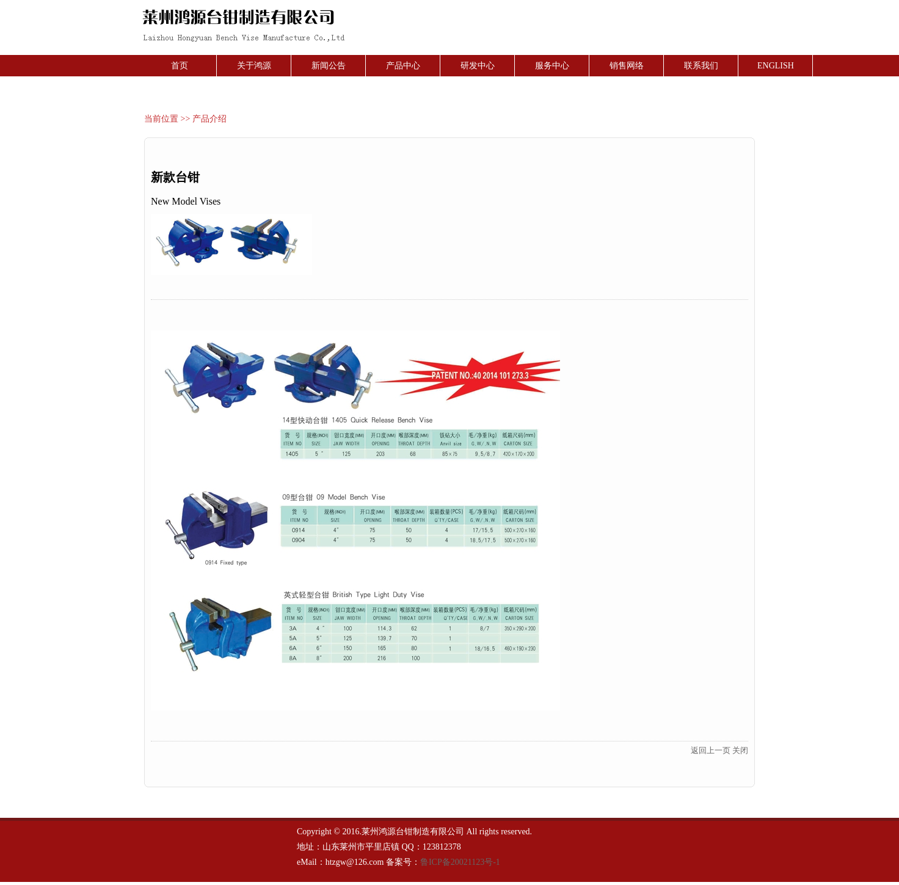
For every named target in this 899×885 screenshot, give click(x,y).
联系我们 (701, 65)
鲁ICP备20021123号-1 (460, 862)
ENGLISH (775, 65)
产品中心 (403, 65)
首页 (179, 65)
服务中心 (552, 65)
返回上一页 (710, 750)
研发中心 (477, 65)
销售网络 (627, 65)
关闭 (740, 750)
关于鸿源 (254, 65)
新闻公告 (328, 65)
